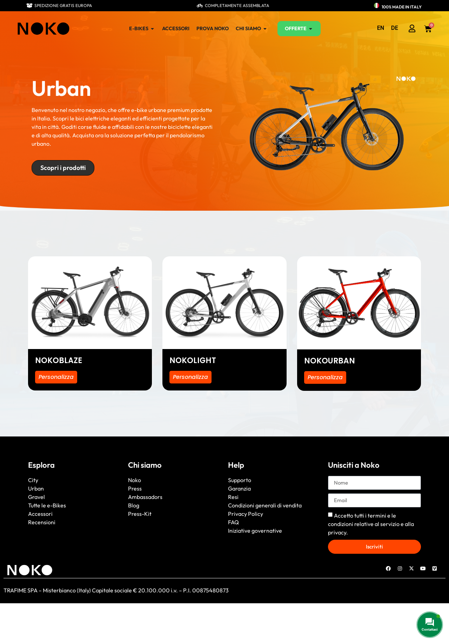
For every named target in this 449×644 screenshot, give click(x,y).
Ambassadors (145, 496)
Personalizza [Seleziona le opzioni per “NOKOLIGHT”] (190, 377)
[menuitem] (381, 28)
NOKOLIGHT (192, 360)
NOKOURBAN (329, 360)
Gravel (36, 496)
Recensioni (41, 522)
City (33, 480)
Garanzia (239, 488)
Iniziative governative (255, 530)
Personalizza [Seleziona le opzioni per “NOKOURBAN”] (325, 377)
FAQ (233, 522)
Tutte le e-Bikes (47, 505)
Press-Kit (140, 513)
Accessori (40, 513)
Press (135, 488)
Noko (134, 480)
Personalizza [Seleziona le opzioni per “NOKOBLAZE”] (56, 377)
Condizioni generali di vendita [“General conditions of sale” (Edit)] (265, 505)
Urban (36, 488)
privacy (337, 531)
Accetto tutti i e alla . (371, 523)
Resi (233, 496)
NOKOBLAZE (58, 360)
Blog (133, 505)
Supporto (239, 480)
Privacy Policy (245, 513)
